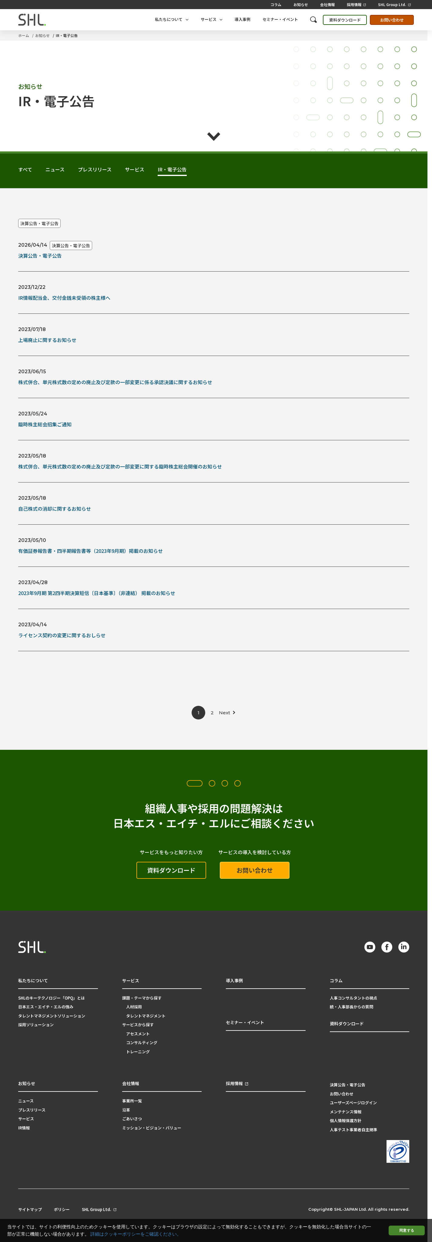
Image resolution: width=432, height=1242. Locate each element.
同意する (406, 1230)
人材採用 (134, 1007)
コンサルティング (141, 1042)
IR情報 (24, 1128)
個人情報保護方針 (345, 1120)
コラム (275, 4)
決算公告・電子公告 (39, 223)
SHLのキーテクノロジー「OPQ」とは (51, 998)
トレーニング (138, 1051)
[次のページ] (227, 712)
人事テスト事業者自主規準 (353, 1129)
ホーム (23, 35)
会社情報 (327, 4)
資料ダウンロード (345, 20)
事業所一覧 (132, 1101)
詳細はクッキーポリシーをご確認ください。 (135, 1234)
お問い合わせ (392, 20)
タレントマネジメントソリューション (51, 1016)
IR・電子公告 (67, 35)
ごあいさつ (132, 1119)
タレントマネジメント (146, 1016)
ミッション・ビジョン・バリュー (151, 1128)
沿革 (126, 1110)
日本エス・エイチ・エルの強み (45, 1007)
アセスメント (138, 1034)
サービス (26, 1119)
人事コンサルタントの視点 (353, 998)
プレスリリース (31, 1110)
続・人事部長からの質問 (351, 1007)
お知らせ (300, 4)
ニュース (26, 1101)
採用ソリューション (36, 1024)
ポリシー (62, 1209)
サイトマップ (30, 1209)
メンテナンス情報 (345, 1112)
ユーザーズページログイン (353, 1102)
